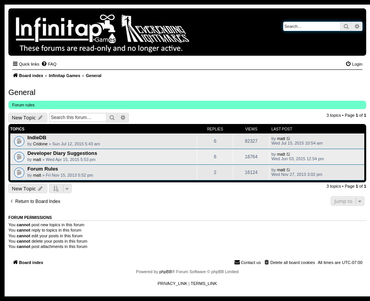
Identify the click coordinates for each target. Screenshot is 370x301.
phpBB (165, 271)
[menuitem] (48, 64)
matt (281, 138)
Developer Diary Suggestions (62, 153)
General (21, 92)
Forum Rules (42, 169)
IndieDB (36, 137)
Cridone (40, 144)
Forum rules (23, 105)
